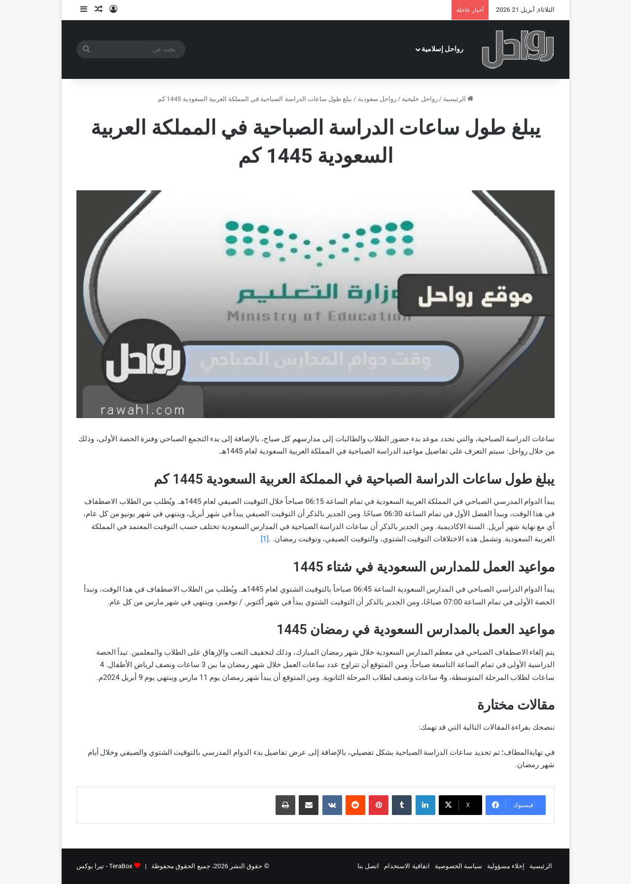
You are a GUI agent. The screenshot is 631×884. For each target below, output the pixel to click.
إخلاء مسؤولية (506, 866)
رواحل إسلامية (442, 49)
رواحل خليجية (419, 99)
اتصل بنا (368, 866)
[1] (265, 538)
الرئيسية (458, 99)
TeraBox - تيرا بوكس (104, 866)
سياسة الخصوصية (458, 866)
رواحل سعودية (377, 99)
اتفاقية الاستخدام (406, 866)
